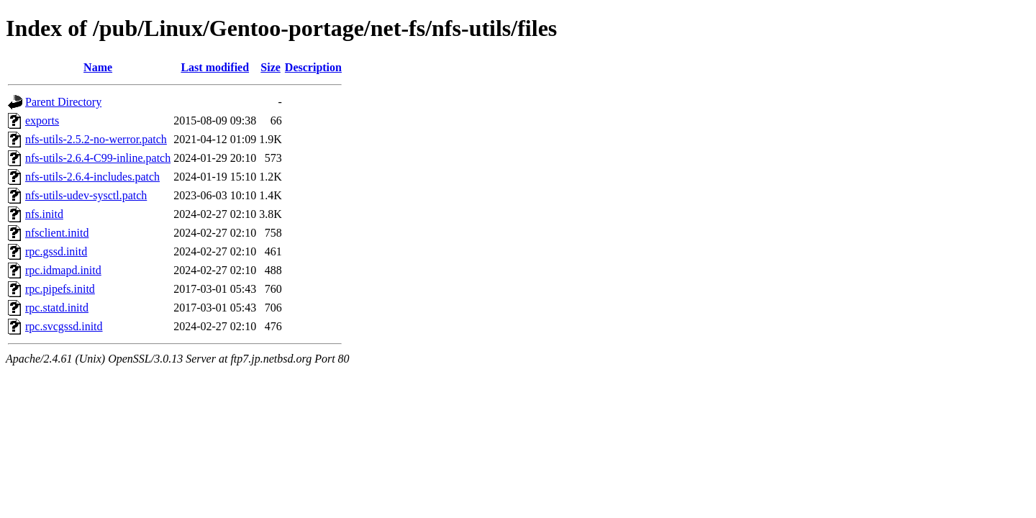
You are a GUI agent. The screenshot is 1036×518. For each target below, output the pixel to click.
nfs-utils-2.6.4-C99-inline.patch (98, 158)
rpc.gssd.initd (56, 251)
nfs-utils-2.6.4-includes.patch (92, 177)
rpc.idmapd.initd (63, 270)
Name (97, 67)
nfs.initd (44, 214)
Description (313, 67)
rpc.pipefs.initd (60, 289)
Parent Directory (63, 102)
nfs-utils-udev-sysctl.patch (86, 195)
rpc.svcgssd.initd (64, 326)
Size (270, 67)
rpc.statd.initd (56, 307)
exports (42, 120)
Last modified (215, 67)
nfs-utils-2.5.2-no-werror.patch (96, 139)
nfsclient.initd (56, 233)
